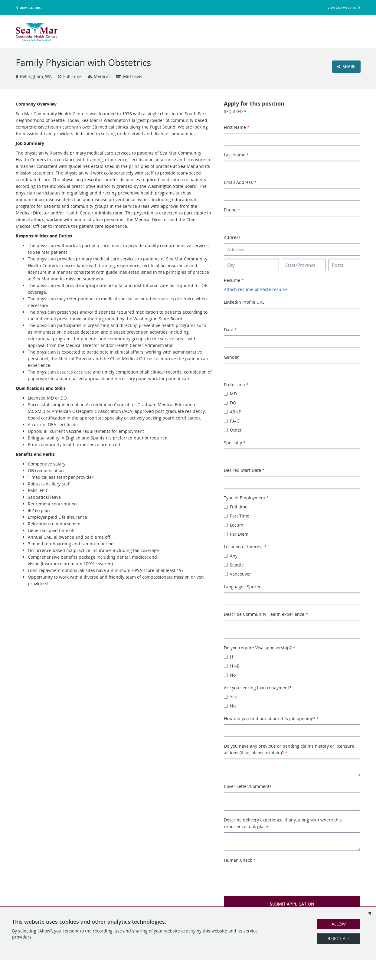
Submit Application (292, 904)
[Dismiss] (369, 913)
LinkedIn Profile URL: (245, 302)
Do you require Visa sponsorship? (259, 648)
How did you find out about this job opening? (271, 718)
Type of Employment (246, 498)
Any (230, 556)
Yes (230, 697)
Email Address (240, 182)
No (230, 675)
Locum (233, 525)
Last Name (236, 155)
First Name (236, 127)
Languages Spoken (243, 586)
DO (230, 403)
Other (233, 430)
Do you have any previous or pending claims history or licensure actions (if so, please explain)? (289, 749)
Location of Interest (245, 547)
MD (230, 394)
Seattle (234, 565)
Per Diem (236, 534)
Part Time (236, 516)
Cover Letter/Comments (248, 786)
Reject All (339, 938)
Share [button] (346, 66)
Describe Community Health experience (265, 614)
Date (230, 329)
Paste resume (274, 289)
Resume (233, 280)
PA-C (231, 421)
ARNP (232, 412)
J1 (229, 657)
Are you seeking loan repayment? (257, 688)
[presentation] (270, 875)
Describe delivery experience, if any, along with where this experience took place (283, 823)
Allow (339, 924)
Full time (235, 507)
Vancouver (237, 574)
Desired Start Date (244, 470)
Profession (236, 384)
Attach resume (238, 289)
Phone (232, 210)
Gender (231, 357)
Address (232, 237)
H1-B (232, 666)
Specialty (234, 443)
